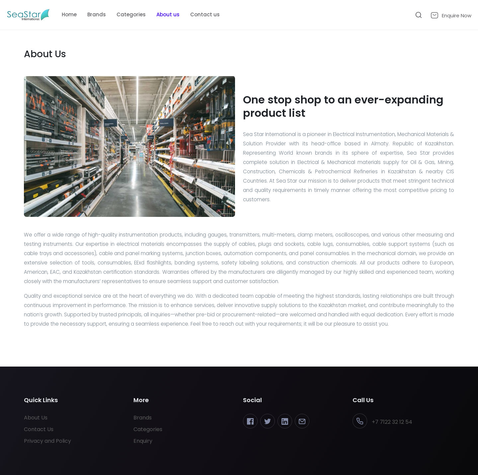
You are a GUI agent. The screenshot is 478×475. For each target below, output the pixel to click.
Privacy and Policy (47, 441)
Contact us (205, 14)
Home (69, 14)
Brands (96, 14)
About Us (35, 417)
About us (168, 14)
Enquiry (142, 441)
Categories (131, 14)
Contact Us (38, 429)
